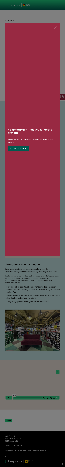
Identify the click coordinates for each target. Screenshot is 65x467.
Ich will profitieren (18, 148)
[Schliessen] (55, 28)
